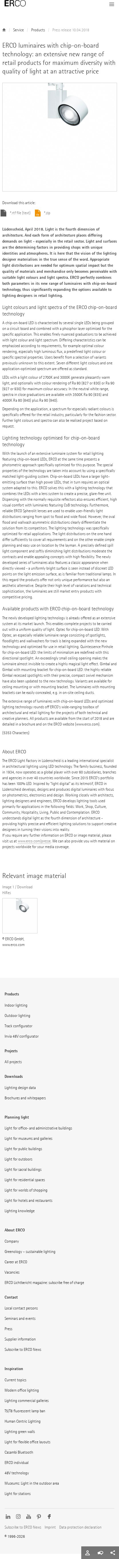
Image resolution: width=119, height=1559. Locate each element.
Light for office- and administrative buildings (38, 1133)
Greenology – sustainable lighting (30, 1256)
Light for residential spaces (25, 1185)
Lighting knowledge (20, 1216)
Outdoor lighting (17, 1020)
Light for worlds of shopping (26, 1195)
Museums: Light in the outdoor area (32, 1488)
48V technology (17, 1478)
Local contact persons (21, 1313)
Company (12, 1246)
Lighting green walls (20, 1436)
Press (8, 1334)
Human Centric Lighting (23, 1426)
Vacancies (12, 1277)
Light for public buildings (23, 1154)
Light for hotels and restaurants (28, 1205)
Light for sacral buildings (23, 1174)
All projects (13, 1067)
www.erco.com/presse (34, 846)
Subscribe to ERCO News (23, 1354)
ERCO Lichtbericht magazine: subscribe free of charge (44, 1287)
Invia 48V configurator (22, 1041)
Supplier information (20, 1344)
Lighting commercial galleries (27, 1405)
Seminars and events (20, 1323)
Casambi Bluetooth (19, 1457)
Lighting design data (20, 1092)
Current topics (15, 1385)
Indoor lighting (16, 1010)
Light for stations (18, 1498)
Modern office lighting (22, 1395)
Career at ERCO (16, 1267)
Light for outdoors (18, 1164)
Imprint (50, 1532)
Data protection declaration (80, 1532)
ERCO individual (17, 1467)
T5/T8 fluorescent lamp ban (25, 1416)
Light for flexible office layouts (27, 1447)
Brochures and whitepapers (25, 1103)
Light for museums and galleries (28, 1143)
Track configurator (18, 1031)
